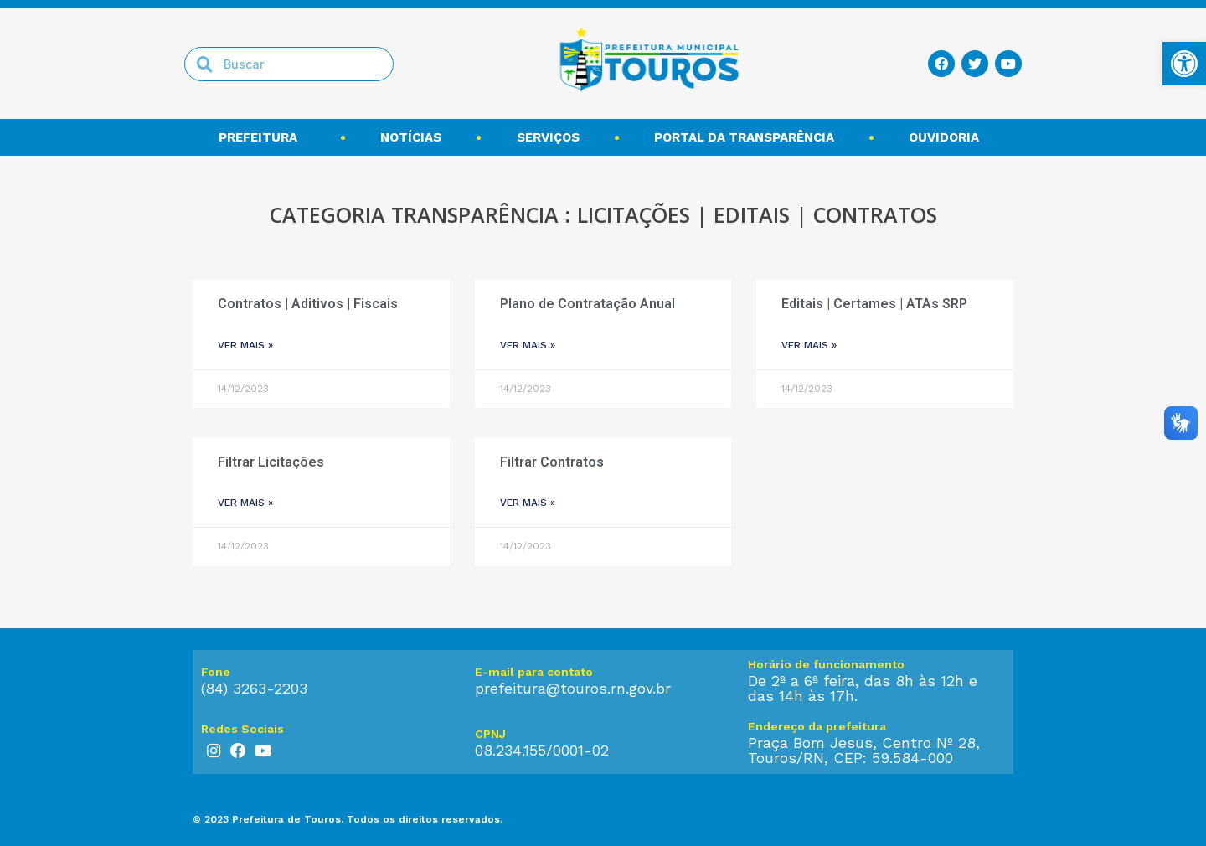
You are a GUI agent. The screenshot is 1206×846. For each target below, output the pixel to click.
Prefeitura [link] (262, 137)
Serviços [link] (548, 137)
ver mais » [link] (245, 345)
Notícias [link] (410, 137)
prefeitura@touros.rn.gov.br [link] (573, 688)
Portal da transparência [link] (744, 137)
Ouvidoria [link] (948, 137)
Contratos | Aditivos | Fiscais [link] (308, 304)
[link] (1184, 63)
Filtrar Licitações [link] (271, 462)
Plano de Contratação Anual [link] (587, 304)
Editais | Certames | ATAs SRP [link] (874, 304)
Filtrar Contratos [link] (552, 462)
